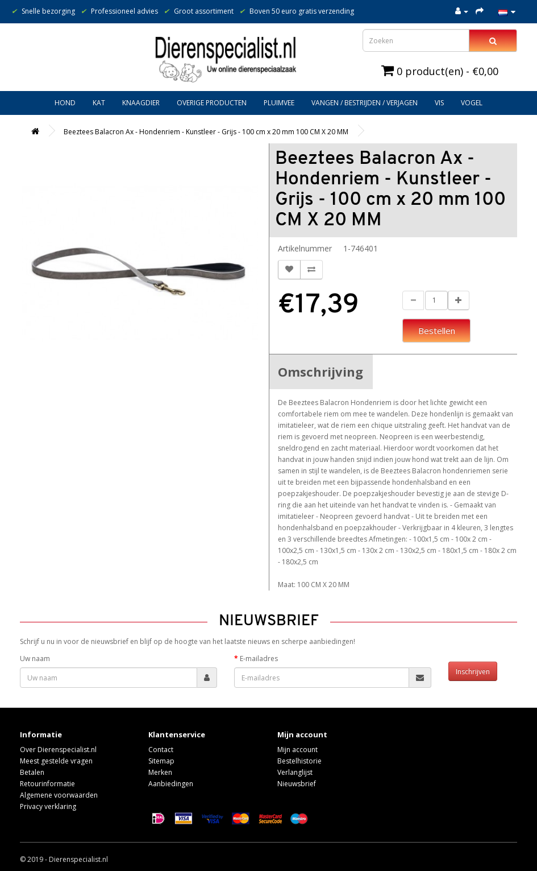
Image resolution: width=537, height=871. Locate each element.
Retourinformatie (47, 784)
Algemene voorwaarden (59, 795)
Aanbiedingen (170, 784)
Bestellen (436, 330)
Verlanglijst (295, 772)
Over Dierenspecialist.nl (58, 749)
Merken (160, 772)
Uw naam (35, 658)
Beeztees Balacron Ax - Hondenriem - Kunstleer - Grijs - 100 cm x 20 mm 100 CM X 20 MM (206, 132)
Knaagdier (141, 103)
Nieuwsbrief (296, 784)
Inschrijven (473, 671)
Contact (160, 749)
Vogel (471, 103)
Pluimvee (279, 103)
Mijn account (297, 749)
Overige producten (212, 103)
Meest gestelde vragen (56, 761)
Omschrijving (320, 371)
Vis (439, 103)
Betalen (32, 772)
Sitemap (161, 761)
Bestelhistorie (299, 761)
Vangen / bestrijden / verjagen (364, 103)
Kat (99, 103)
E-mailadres (259, 658)
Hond (65, 103)
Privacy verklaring (48, 806)
